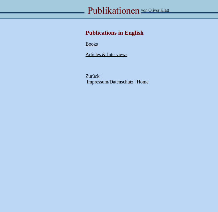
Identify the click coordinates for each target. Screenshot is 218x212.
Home (143, 82)
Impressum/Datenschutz (110, 82)
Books (92, 44)
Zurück (92, 76)
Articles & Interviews (106, 54)
